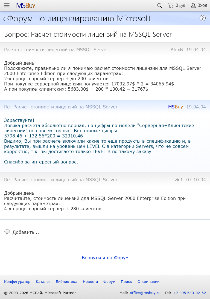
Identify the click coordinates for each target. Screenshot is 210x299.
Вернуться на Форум (105, 257)
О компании (148, 281)
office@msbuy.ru (145, 293)
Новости (90, 281)
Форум (109, 281)
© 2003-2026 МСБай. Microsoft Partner (40, 293)
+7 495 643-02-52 (189, 293)
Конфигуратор (17, 281)
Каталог (43, 281)
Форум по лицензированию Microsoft (79, 18)
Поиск (126, 281)
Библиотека (66, 281)
